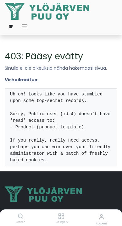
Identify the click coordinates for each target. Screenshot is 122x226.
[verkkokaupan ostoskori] (10, 26)
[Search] (21, 216)
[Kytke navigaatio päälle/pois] (25, 26)
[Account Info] (101, 217)
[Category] (61, 216)
